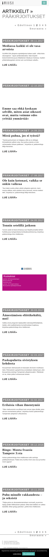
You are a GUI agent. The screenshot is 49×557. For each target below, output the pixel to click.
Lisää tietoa (17, 554)
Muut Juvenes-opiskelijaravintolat (12, 285)
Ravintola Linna (7, 282)
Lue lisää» (9, 65)
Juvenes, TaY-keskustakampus (11, 279)
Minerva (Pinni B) (7, 280)
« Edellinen (23, 25)
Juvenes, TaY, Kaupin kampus (11, 284)
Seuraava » (38, 28)
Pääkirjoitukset (16, 41)
